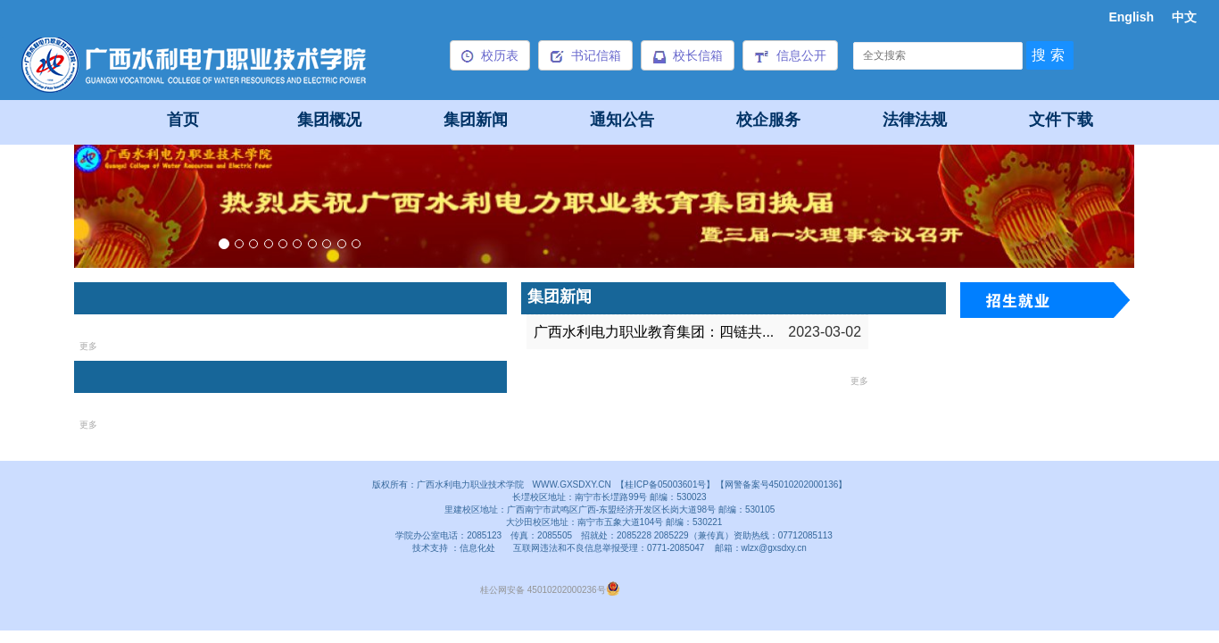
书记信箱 (585, 55)
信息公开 (790, 55)
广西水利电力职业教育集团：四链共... (654, 331)
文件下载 (1061, 120)
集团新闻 (476, 120)
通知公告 (622, 120)
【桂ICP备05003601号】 (665, 484)
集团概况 (329, 120)
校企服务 (768, 120)
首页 (183, 120)
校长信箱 (688, 55)
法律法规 (915, 120)
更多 (88, 346)
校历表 (489, 55)
